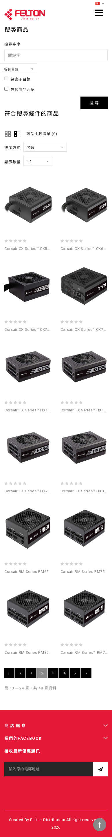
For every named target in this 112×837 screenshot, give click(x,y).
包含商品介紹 (19, 89)
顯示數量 (12, 162)
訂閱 (100, 769)
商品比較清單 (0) (41, 134)
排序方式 (12, 148)
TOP (99, 824)
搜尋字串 (12, 44)
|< (9, 674)
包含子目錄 (17, 79)
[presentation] (48, 787)
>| (87, 673)
